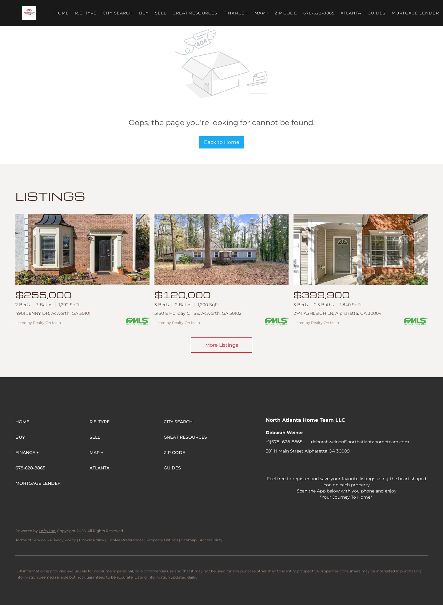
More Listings (221, 345)
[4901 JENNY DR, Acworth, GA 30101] (82, 249)
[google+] (393, 464)
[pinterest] (381, 464)
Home (61, 12)
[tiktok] (356, 464)
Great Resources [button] (195, 12)
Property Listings (162, 540)
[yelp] (319, 464)
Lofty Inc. (47, 530)
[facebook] (270, 464)
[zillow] (307, 464)
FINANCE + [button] (235, 12)
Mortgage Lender (415, 12)
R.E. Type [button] (86, 12)
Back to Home (221, 142)
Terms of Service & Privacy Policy (45, 540)
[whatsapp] (405, 464)
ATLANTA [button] (351, 12)
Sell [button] (160, 12)
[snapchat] (368, 464)
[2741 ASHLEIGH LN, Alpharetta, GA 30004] (360, 249)
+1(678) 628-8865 (284, 442)
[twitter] (295, 464)
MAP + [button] (261, 12)
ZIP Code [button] (286, 12)
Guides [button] (377, 12)
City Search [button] (118, 12)
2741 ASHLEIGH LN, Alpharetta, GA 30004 (337, 313)
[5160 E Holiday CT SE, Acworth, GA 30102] (221, 249)
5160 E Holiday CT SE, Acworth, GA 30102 (197, 313)
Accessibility (211, 540)
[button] (29, 13)
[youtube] (344, 464)
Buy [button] (144, 12)
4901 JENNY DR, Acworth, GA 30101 (52, 313)
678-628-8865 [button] (318, 12)
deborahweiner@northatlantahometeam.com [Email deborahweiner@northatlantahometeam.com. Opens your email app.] (360, 442)
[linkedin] (282, 464)
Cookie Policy (91, 540)
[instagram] (332, 464)
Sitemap (189, 540)
